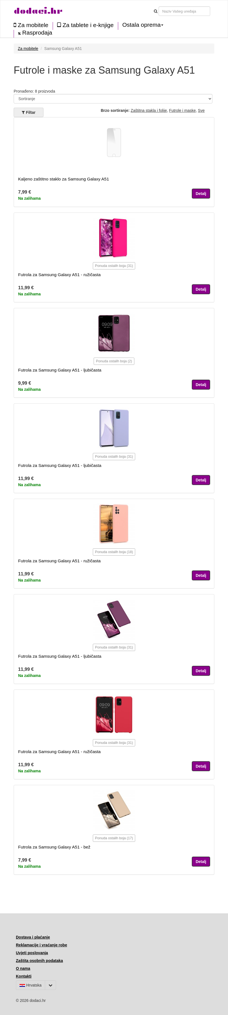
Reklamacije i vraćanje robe (41, 945)
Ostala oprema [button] (143, 25)
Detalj (201, 193)
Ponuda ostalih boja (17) (114, 838)
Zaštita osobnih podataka (39, 960)
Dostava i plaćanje (33, 937)
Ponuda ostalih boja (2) (114, 361)
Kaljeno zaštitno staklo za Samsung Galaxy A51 (63, 179)
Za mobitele (31, 25)
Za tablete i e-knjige (85, 25)
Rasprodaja (35, 32)
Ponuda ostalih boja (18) (114, 552)
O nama (23, 968)
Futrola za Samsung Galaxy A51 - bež (54, 847)
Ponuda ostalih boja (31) (114, 266)
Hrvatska (31, 985)
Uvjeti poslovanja (32, 953)
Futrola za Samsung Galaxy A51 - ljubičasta (59, 370)
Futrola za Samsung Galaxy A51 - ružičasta (59, 274)
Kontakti (23, 976)
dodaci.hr (38, 11)
